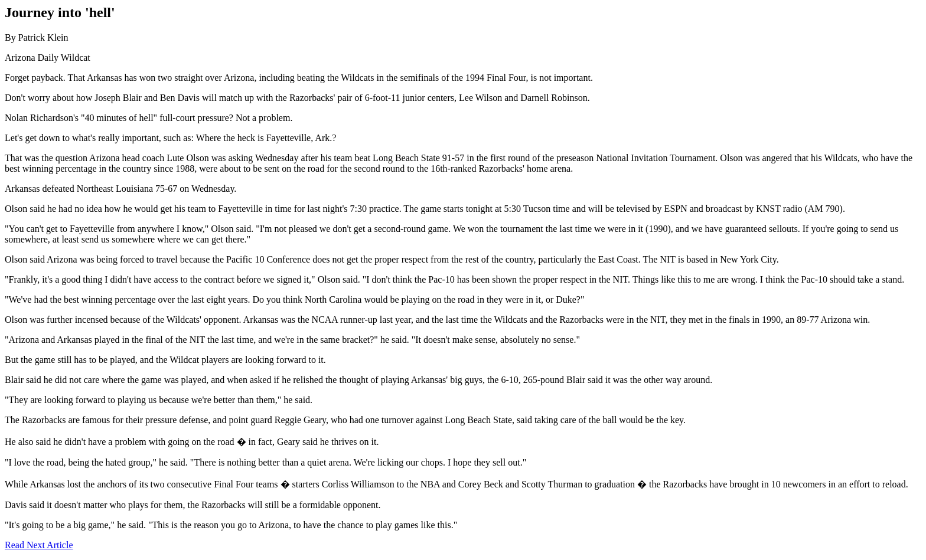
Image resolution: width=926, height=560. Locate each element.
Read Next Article (39, 545)
